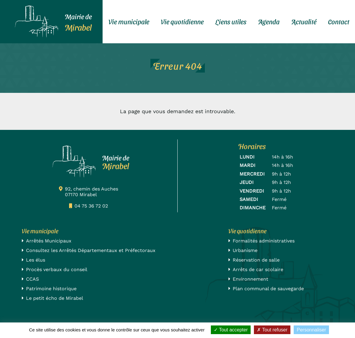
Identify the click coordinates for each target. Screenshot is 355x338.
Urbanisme (245, 250)
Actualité (303, 21)
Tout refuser (272, 329)
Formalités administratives (264, 241)
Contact (338, 21)
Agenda (269, 21)
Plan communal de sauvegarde (268, 288)
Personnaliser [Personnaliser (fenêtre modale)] (311, 329)
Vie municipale (129, 21)
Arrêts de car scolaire (258, 269)
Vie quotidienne (182, 21)
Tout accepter (231, 329)
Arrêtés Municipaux (48, 241)
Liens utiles (230, 21)
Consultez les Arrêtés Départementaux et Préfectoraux (91, 250)
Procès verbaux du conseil (56, 269)
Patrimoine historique (51, 288)
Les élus (35, 260)
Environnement (250, 279)
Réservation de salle (256, 260)
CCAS (32, 279)
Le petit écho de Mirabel (54, 298)
